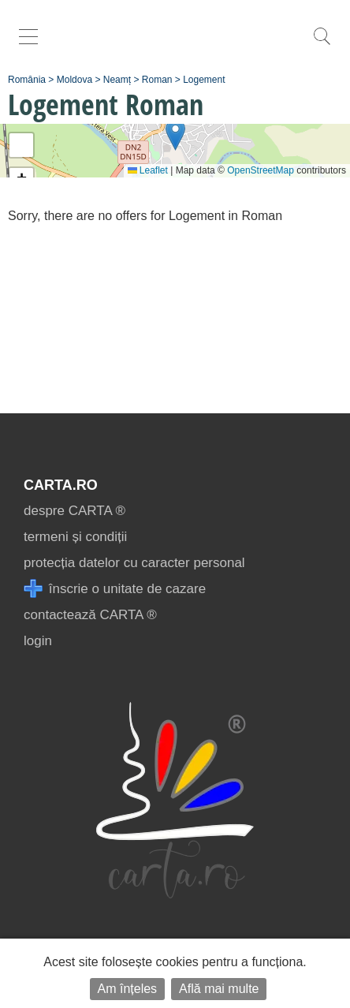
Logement (204, 79)
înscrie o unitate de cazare (115, 588)
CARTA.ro (61, 485)
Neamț (117, 79)
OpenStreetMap (260, 170)
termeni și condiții (75, 536)
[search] (321, 44)
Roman (157, 79)
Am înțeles (128, 988)
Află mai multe (219, 988)
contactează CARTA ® (90, 614)
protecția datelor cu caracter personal (134, 562)
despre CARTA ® (74, 510)
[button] (175, 134)
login (38, 640)
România (27, 79)
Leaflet (148, 170)
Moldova (74, 79)
